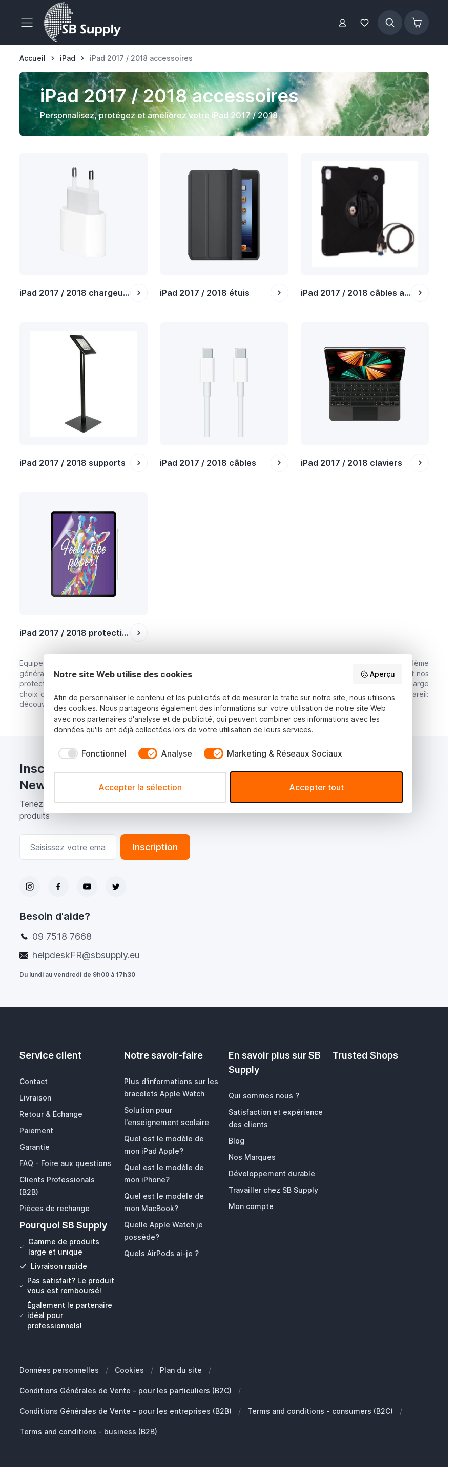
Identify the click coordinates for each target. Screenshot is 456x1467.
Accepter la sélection (140, 787)
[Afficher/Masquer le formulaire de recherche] (390, 22)
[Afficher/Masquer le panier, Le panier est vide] (416, 22)
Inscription (155, 847)
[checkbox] (90, 753)
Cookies (129, 1370)
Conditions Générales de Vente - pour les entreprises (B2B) (125, 1411)
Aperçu (378, 674)
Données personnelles (59, 1370)
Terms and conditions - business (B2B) (88, 1431)
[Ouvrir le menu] (29, 22)
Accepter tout (316, 787)
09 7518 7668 (62, 936)
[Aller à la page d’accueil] (32, 58)
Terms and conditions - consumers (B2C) (320, 1411)
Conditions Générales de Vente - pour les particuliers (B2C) (125, 1390)
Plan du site (181, 1370)
